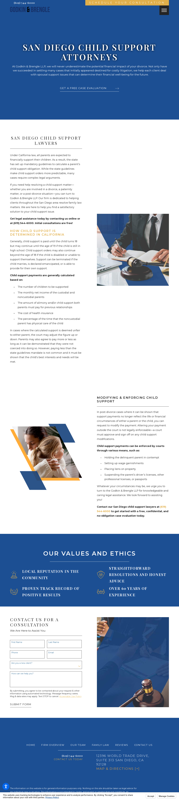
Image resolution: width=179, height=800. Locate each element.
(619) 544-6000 (24, 2)
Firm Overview (52, 745)
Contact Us (143, 745)
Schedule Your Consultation (127, 2)
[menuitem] (30, 745)
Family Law (100, 745)
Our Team (78, 745)
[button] (5, 786)
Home (30, 745)
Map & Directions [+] (118, 769)
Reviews (121, 745)
